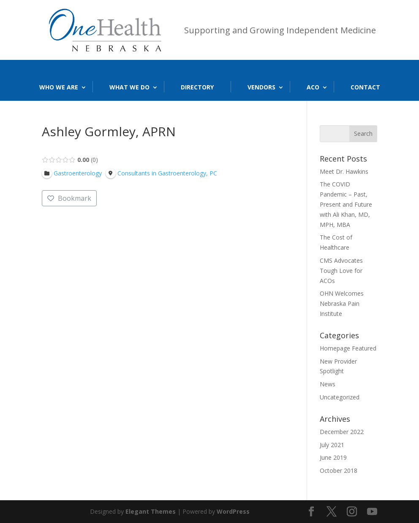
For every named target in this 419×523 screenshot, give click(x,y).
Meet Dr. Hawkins (344, 171)
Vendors (261, 87)
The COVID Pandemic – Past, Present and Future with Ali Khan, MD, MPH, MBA (346, 204)
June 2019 (333, 457)
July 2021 (332, 445)
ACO (313, 87)
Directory (197, 87)
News (327, 384)
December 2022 (342, 432)
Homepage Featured (348, 348)
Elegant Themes (150, 511)
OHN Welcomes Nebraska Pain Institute (342, 303)
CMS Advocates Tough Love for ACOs (341, 270)
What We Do (129, 87)
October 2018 (338, 470)
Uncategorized (339, 397)
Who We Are (58, 87)
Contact (365, 87)
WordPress (233, 511)
